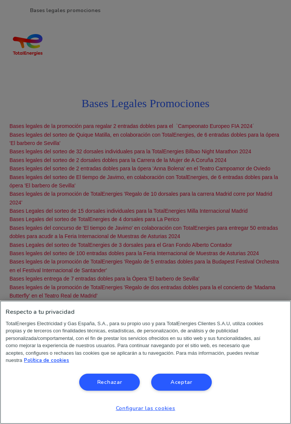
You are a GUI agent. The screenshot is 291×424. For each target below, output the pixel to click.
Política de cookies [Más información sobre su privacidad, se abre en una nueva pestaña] (46, 360)
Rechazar (109, 382)
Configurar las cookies (145, 408)
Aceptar (181, 382)
